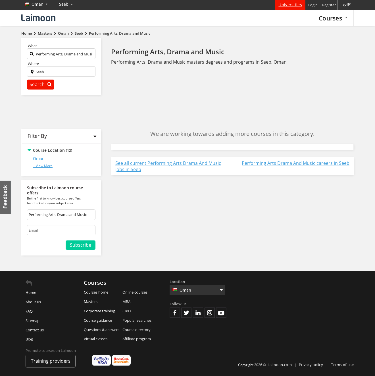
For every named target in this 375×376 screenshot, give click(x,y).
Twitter (186, 313)
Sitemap (32, 320)
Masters (90, 301)
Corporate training (99, 310)
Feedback (5, 197)
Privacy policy (311, 364)
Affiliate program (136, 338)
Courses (333, 18)
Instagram (210, 313)
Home (31, 292)
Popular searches (136, 320)
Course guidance (98, 320)
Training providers (50, 361)
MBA (126, 301)
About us (33, 301)
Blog (29, 339)
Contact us (35, 330)
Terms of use (342, 364)
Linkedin (198, 313)
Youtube (221, 313)
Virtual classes (95, 338)
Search (41, 84)
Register (329, 4)
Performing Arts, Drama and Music (167, 51)
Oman (39, 158)
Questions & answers (101, 329)
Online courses (134, 292)
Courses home (96, 292)
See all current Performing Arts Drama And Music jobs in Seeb (168, 166)
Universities (290, 4)
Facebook (175, 313)
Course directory (136, 329)
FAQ (29, 311)
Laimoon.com (280, 364)
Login (313, 4)
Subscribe (80, 245)
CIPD (126, 310)
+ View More (43, 165)
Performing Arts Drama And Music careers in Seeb (295, 163)
